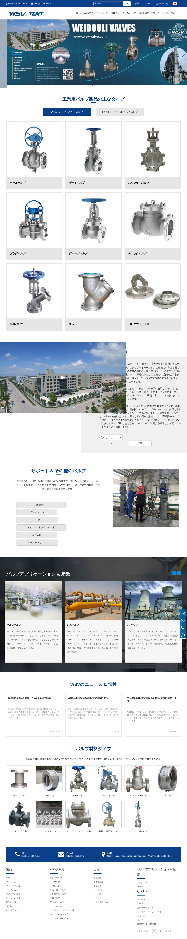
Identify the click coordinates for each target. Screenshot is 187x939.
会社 (137, 3)
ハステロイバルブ (108, 779)
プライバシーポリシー (170, 932)
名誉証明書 (98, 866)
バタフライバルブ (14, 870)
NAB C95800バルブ (108, 815)
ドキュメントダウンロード (32, 518)
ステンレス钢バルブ (138, 815)
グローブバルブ (13, 878)
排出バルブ (11, 886)
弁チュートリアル (80, 518)
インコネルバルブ (138, 779)
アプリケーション (160, 13)
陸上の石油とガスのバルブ (21, 606)
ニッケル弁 (49, 779)
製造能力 (31, 510)
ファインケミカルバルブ (140, 606)
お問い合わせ (162, 3)
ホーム (78, 13)
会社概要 (97, 861)
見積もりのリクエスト (110, 440)
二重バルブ (167, 779)
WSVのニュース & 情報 (93, 666)
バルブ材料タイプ (93, 733)
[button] (3, 53)
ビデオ (80, 510)
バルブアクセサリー (15, 894)
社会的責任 (98, 878)
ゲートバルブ (12, 866)
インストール (59, 510)
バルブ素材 (143, 13)
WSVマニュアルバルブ (96, 13)
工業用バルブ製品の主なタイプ (93, 99)
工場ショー (98, 870)
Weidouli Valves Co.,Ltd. (25, 932)
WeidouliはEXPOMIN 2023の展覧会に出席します (152, 682)
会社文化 (97, 874)
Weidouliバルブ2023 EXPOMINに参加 (88, 681)
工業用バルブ (143, 866)
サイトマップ (152, 932)
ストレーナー (12, 890)
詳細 (140, 445)
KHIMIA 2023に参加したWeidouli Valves (30, 681)
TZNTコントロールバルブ (122, 13)
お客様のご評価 (100, 886)
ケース (140, 870)
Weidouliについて (118, 353)
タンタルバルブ (49, 815)
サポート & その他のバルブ (58, 477)
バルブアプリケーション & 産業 (40, 555)
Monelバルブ (78, 779)
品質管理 (59, 518)
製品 (9, 853)
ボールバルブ (12, 861)
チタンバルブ (19, 779)
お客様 (96, 882)
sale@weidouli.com (41, 3)
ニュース (148, 3)
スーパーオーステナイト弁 (78, 815)
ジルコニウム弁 (19, 815)
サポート (175, 13)
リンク (140, 904)
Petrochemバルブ (76, 606)
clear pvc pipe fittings (146, 908)
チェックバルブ (13, 882)
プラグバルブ (12, 874)
